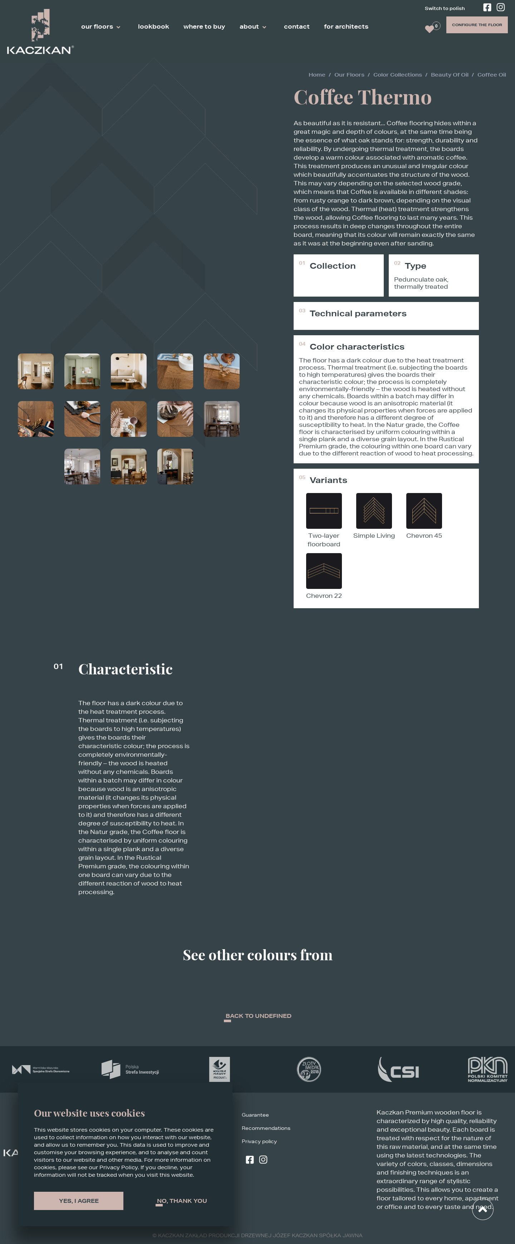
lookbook (153, 26)
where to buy (204, 26)
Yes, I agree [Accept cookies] (79, 1200)
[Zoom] (36, 114)
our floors (102, 27)
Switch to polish (445, 8)
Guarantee (255, 1115)
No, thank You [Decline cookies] (182, 1200)
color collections (397, 75)
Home (317, 75)
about (255, 27)
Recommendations (266, 1129)
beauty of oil (450, 75)
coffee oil (491, 75)
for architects (346, 26)
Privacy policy (259, 1142)
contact (297, 26)
